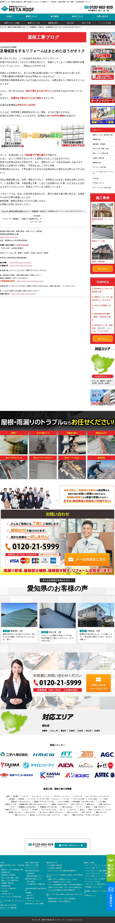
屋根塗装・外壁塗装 (99, 144)
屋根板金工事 (97, 162)
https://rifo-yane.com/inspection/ (30, 281)
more (104, 268)
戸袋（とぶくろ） (73, 812)
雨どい (66, 815)
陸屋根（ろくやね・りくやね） (44, 802)
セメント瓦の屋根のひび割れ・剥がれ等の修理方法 (65, 885)
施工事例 (54, 16)
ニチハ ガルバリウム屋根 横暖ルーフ (97, 871)
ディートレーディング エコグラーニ (98, 865)
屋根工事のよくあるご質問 (34, 904)
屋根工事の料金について (33, 879)
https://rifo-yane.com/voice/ (21, 265)
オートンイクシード (32, 868)
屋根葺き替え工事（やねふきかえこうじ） (34, 804)
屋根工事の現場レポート (35, 876)
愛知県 (46, 725)
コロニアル (73, 809)
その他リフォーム (98, 183)
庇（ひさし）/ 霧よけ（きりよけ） (51, 812)
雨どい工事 (86, 23)
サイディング (78, 796)
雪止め (82, 809)
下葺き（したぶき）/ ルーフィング (99, 809)
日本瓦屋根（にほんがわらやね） (83, 802)
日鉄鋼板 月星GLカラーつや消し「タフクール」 (99, 892)
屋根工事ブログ (52, 863)
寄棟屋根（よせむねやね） (28, 807)
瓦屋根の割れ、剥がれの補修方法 (59, 901)
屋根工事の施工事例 (32, 871)
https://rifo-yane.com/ (9, 237)
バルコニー (56, 799)
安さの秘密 (30, 881)
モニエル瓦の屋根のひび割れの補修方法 (61, 890)
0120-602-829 (23, 245)
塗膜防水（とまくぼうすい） (21, 802)
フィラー (47, 796)
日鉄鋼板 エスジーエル (93, 887)
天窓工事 (96, 178)
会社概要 (28, 893)
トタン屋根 (102, 802)
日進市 (72, 730)
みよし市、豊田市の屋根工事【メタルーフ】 (49, 920)
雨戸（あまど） (87, 812)
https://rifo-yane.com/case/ (21, 262)
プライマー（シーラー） (62, 796)
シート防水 (104, 799)
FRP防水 (35, 809)
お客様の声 (30, 873)
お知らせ (30, 895)
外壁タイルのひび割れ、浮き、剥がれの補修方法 (64, 887)
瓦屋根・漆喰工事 (98, 158)
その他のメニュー (90, 895)
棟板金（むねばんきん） (60, 804)
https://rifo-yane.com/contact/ (23, 294)
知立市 (88, 730)
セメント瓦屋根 (63, 802)
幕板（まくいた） (102, 812)
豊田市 (63, 730)
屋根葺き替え (53, 23)
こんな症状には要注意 (54, 868)
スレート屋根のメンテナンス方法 (59, 882)
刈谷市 (80, 730)
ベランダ (66, 799)
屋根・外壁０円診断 (32, 863)
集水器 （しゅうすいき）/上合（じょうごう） (45, 815)
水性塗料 (21, 799)
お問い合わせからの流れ (8, 905)
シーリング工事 (105, 23)
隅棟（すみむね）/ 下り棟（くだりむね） (86, 815)
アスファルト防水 (79, 799)
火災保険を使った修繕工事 (36, 884)
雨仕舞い (16, 796)
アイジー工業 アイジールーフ (95, 868)
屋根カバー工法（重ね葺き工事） (103, 135)
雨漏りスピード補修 (12, 23)
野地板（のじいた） (15, 812)
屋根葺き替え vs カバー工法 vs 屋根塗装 (62, 899)
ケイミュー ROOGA (92, 881)
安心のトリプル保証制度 (8, 908)
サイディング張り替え (100, 167)
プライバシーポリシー (34, 901)
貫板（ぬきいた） (105, 804)
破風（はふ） (91, 804)
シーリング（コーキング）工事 (38, 799)
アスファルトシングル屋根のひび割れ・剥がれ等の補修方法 (65, 875)
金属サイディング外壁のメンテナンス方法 (62, 879)
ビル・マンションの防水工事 (102, 187)
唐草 (8, 796)
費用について (31, 16)
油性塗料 (12, 799)
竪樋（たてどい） (12, 809)
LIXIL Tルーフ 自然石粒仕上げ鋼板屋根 (99, 884)
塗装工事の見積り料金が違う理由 (35, 889)
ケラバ (13, 807)
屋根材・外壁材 (89, 863)
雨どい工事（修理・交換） (101, 148)
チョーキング (36, 796)
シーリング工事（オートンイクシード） (103, 173)
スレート (63, 809)
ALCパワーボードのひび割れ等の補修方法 (62, 871)
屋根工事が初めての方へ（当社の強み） (12, 866)
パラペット (25, 809)
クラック (25, 796)
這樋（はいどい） (21, 815)
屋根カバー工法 (34, 23)
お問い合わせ (102, 16)
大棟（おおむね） (67, 807)
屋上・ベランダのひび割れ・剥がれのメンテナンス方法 (65, 895)
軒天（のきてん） (77, 804)
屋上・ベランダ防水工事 (100, 153)
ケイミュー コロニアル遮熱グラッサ (97, 879)
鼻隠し (88, 807)
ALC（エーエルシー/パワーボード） (98, 796)
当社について (77, 16)
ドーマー (80, 807)
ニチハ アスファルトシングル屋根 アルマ (99, 873)
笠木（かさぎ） (31, 812)
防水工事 (70, 23)
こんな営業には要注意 (54, 865)
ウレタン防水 (92, 799)
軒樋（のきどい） (100, 807)
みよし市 (54, 730)
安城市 (97, 730)
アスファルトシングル (48, 809)
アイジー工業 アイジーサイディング (98, 876)
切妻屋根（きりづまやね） (49, 807)
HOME (9, 16)
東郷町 (45, 730)
